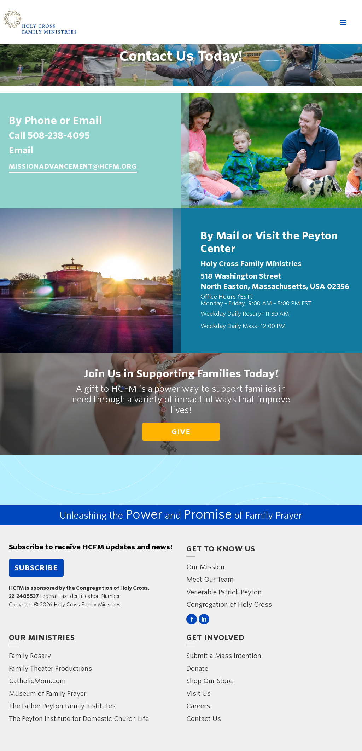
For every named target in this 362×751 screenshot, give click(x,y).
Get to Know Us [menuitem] (220, 549)
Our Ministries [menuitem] (42, 637)
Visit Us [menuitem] (198, 693)
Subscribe (36, 568)
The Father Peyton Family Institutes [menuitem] (62, 706)
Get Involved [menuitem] (215, 637)
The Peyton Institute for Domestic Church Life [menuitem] (79, 718)
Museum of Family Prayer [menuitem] (47, 693)
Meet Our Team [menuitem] (210, 579)
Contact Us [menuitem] (203, 718)
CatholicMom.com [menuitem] (37, 681)
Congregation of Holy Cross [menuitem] (229, 604)
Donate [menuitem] (197, 668)
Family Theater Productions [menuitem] (50, 668)
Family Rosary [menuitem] (30, 655)
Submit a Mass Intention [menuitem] (223, 655)
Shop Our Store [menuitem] (209, 681)
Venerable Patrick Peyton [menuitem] (224, 592)
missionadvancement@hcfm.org (73, 166)
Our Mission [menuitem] (205, 567)
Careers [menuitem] (198, 706)
